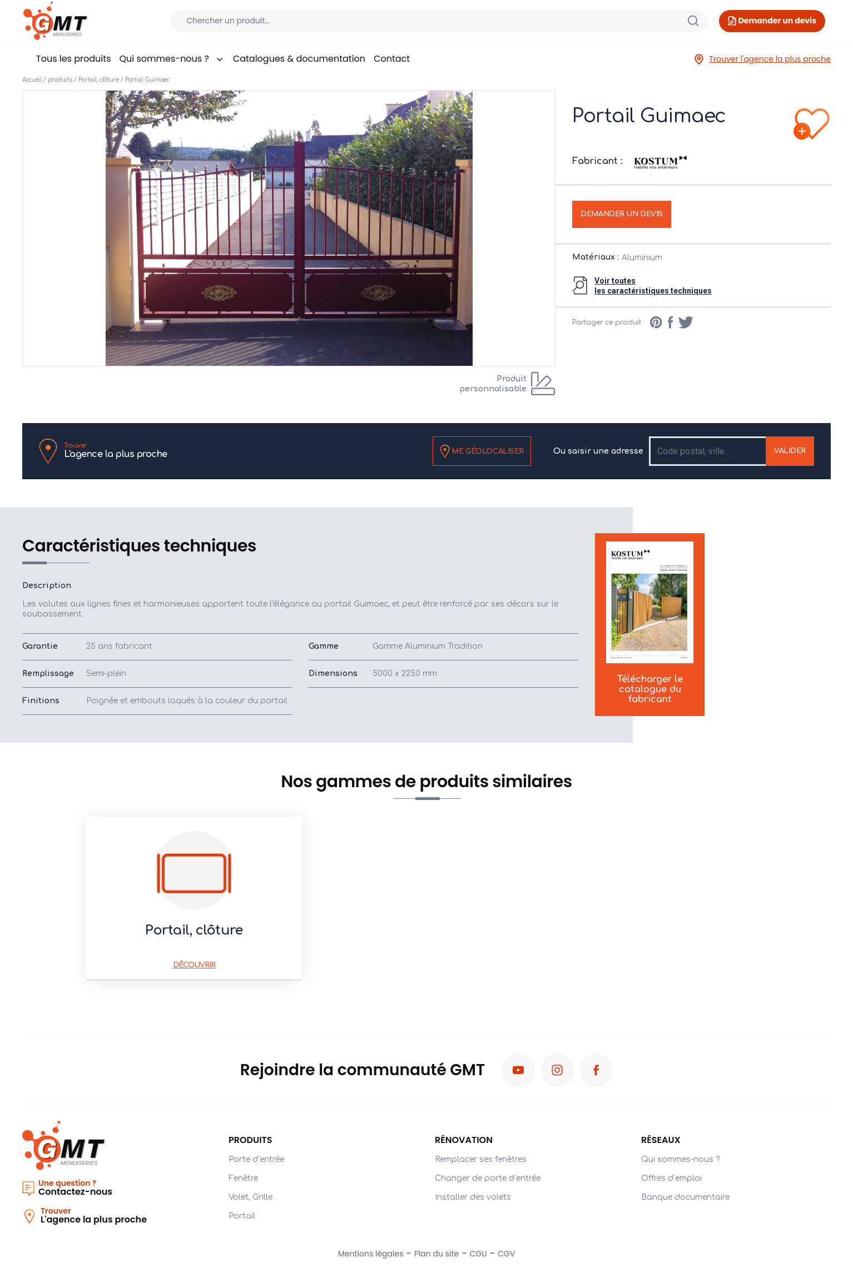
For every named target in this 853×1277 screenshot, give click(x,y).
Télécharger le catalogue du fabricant (649, 623)
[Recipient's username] (708, 451)
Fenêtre (243, 1178)
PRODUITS (250, 1140)
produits (60, 80)
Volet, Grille (250, 1197)
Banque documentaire (685, 1197)
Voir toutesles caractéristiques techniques (653, 285)
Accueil (32, 80)
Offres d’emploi (671, 1178)
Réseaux (661, 1140)
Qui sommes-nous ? (171, 58)
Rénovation (464, 1140)
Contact (392, 58)
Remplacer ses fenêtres (481, 1159)
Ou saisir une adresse (598, 451)
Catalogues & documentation (299, 58)
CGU (478, 1253)
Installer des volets (473, 1197)
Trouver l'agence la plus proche (762, 59)
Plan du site (436, 1253)
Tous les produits (73, 58)
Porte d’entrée (256, 1159)
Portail (242, 1216)
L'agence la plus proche (115, 450)
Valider (790, 451)
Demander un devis (622, 214)
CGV (506, 1253)
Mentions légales (371, 1253)
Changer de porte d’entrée (487, 1178)
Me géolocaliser (482, 451)
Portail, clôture (98, 80)
